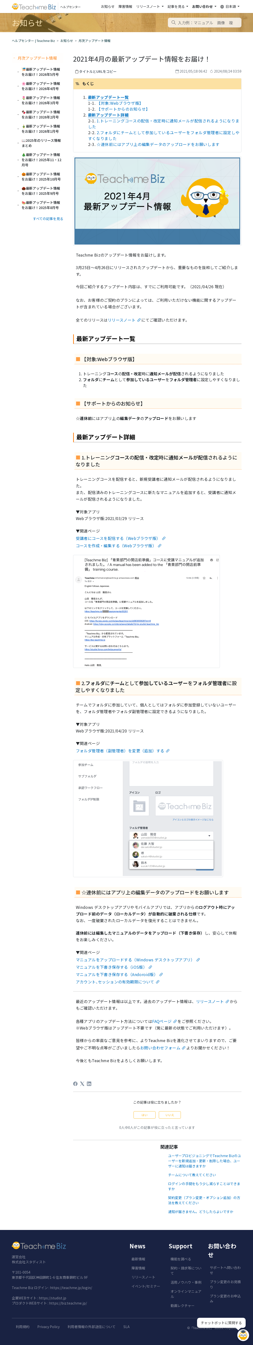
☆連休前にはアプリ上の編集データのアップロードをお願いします (158, 144)
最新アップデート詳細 (108, 115)
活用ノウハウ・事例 (186, 1282)
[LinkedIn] (89, 1084)
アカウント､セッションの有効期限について (115, 982)
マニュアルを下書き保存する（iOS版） (111, 967)
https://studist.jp (52, 1297)
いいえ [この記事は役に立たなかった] (169, 1115)
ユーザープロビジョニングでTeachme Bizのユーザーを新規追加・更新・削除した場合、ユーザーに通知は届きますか (204, 1160)
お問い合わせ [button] (202, 6)
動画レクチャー (183, 1305)
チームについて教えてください (192, 1174)
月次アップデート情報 (94, 40)
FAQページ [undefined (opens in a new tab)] (162, 1021)
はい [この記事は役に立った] (144, 1115)
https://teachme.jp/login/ (71, 1287)
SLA (126, 1326)
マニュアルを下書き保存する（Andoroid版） (117, 974)
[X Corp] (82, 1084)
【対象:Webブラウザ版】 (120, 103)
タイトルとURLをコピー (98, 71)
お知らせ (108, 6)
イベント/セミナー (146, 1286)
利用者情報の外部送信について (91, 1326)
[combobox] (204, 22)
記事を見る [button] (177, 6)
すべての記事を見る (48, 218)
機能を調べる (181, 1258)
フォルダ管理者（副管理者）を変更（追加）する (120, 751)
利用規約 (22, 1326)
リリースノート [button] (148, 6)
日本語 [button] (228, 6)
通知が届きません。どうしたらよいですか (200, 1211)
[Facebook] (75, 1084)
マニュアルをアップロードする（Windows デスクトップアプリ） (135, 960)
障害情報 (125, 6)
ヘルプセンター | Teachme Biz (33, 40)
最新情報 (138, 1258)
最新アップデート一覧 (108, 97)
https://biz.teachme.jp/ (68, 1303)
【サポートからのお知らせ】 (123, 109)
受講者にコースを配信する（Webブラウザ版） (118, 538)
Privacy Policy (48, 1326)
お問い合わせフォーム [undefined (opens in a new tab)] (160, 1048)
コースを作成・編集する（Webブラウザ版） (116, 545)
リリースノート (122, 320)
